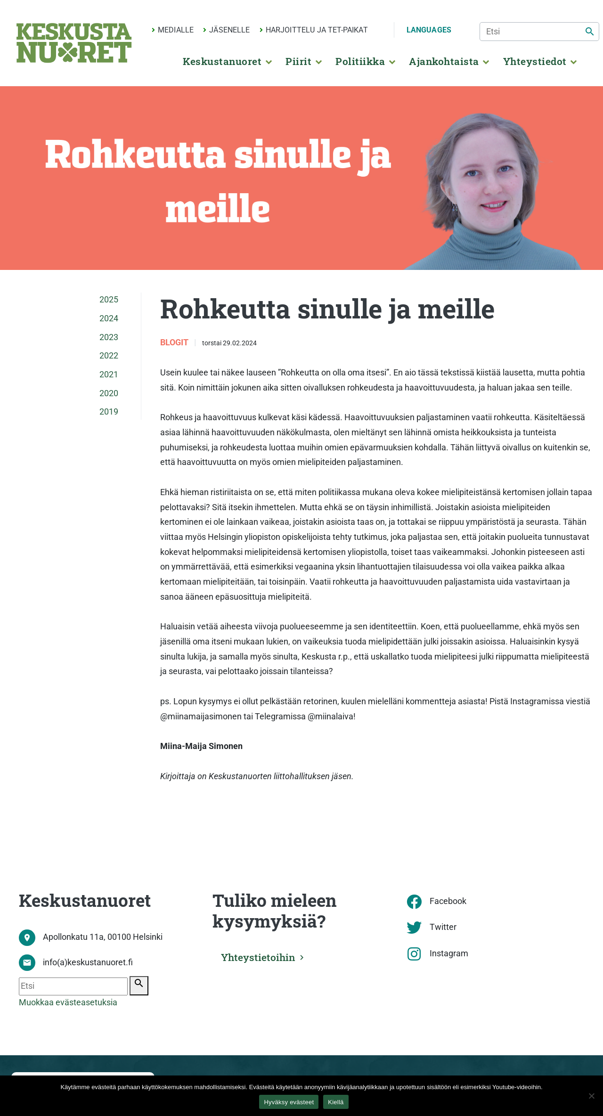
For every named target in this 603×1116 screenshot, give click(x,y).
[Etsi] (539, 31)
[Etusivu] (74, 43)
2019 (108, 411)
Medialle (176, 29)
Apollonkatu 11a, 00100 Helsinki (103, 937)
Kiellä (335, 1102)
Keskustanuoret (222, 61)
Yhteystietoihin (258, 957)
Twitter (443, 927)
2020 (108, 393)
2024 (108, 318)
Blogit (175, 342)
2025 (108, 299)
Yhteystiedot (535, 61)
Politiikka (360, 61)
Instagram (449, 953)
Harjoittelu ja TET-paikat (317, 29)
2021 (108, 374)
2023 (108, 337)
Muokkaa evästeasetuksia (68, 1002)
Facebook (448, 901)
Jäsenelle (229, 29)
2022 (108, 355)
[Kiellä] (591, 1095)
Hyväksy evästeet (289, 1102)
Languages (429, 29)
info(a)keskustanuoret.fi (88, 962)
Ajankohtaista (444, 61)
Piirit (298, 61)
